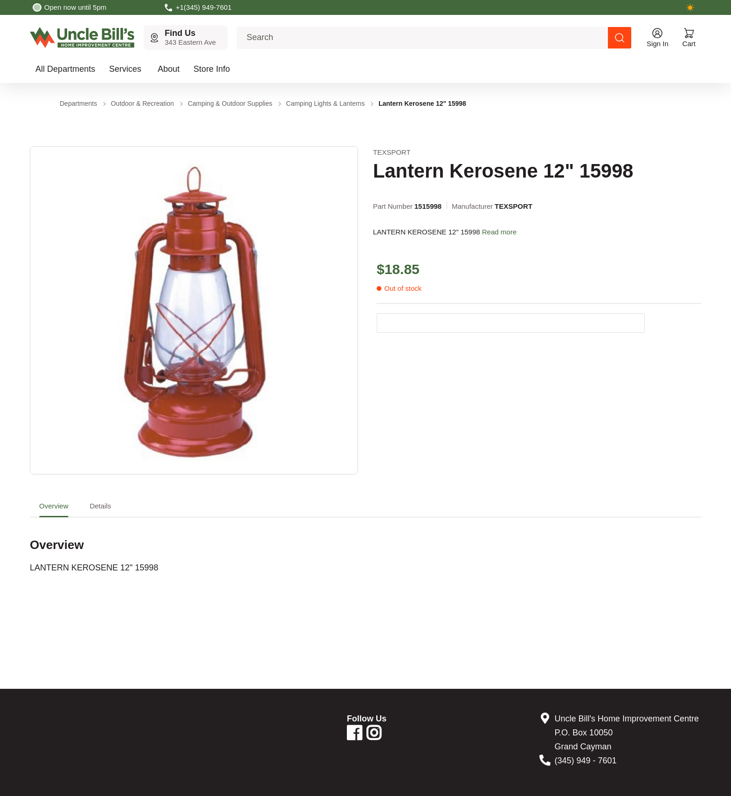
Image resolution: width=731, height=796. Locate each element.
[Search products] (619, 37)
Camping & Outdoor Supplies (230, 103)
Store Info (211, 69)
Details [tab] (100, 506)
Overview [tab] (54, 506)
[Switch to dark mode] (690, 7)
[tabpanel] (365, 545)
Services (125, 69)
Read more (499, 232)
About (168, 69)
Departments (78, 103)
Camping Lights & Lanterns (325, 103)
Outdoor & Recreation (142, 103)
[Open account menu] (657, 37)
